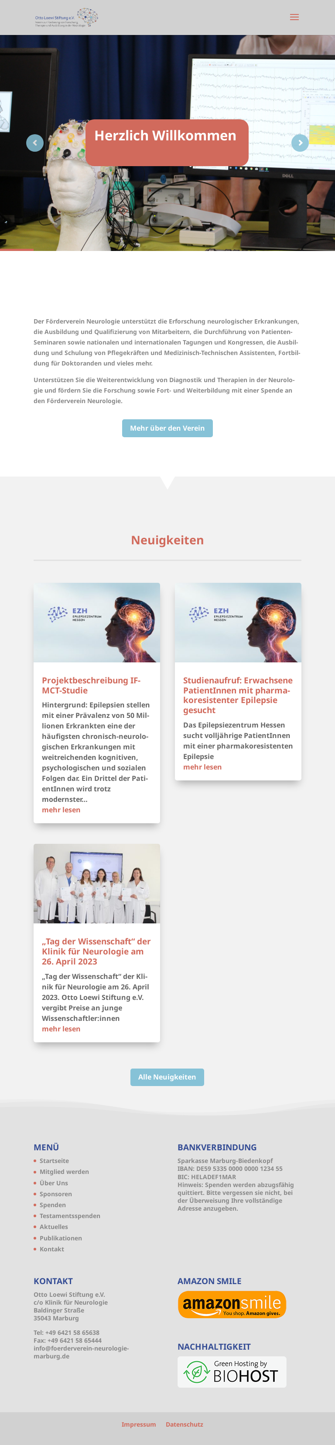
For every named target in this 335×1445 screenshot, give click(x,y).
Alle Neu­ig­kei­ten (167, 1077)
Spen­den (53, 1205)
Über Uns (54, 1183)
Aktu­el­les (54, 1226)
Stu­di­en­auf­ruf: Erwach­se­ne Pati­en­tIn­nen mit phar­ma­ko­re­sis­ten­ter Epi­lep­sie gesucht (238, 695)
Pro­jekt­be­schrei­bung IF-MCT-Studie (91, 685)
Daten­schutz (184, 1424)
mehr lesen (61, 810)
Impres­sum (139, 1424)
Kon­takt (52, 1249)
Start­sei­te (54, 1160)
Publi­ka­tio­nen (61, 1238)
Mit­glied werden (64, 1171)
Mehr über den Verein (167, 428)
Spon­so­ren (56, 1194)
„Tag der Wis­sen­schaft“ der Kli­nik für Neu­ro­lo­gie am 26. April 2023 (96, 951)
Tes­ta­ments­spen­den (70, 1216)
